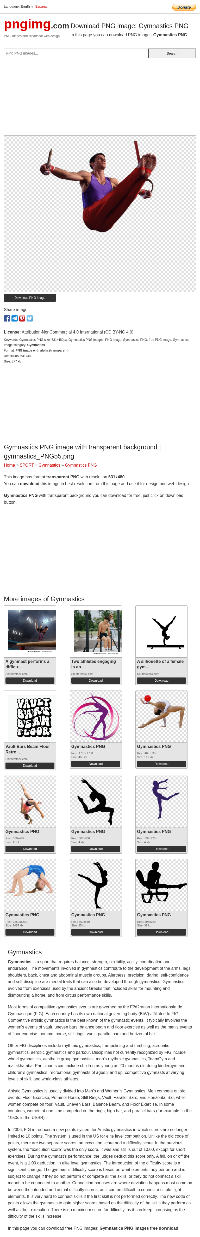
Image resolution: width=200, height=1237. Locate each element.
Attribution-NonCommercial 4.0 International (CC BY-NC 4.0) (77, 332)
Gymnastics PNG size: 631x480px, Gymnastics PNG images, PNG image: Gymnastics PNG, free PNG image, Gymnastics (104, 340)
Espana (41, 6)
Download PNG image (30, 298)
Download (30, 680)
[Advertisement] (100, 98)
